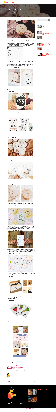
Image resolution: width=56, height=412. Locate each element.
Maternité (40, 12)
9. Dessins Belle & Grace (10, 57)
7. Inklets (8, 55)
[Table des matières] (21, 47)
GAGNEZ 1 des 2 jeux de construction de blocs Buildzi (15, 367)
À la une (21, 2)
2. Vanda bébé (9, 50)
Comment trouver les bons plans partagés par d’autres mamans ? (46, 44)
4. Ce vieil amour (9, 52)
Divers (51, 2)
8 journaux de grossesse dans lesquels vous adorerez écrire (16, 365)
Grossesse (30, 2)
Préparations (36, 2)
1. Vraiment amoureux (10, 49)
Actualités (25, 2)
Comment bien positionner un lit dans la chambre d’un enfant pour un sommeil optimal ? (46, 38)
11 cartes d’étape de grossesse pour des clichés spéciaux (14, 48)
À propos (23, 408)
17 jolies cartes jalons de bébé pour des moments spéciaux (16, 364)
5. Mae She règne (9, 53)
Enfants (46, 2)
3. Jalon (8, 51)
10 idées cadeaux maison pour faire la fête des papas (15, 366)
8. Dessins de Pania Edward (10, 56)
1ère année (42, 2)
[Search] (49, 20)
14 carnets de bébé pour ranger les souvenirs (14, 368)
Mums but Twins (36, 12)
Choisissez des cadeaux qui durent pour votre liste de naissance (46, 54)
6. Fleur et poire (9, 54)
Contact (33, 408)
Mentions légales (28, 408)
